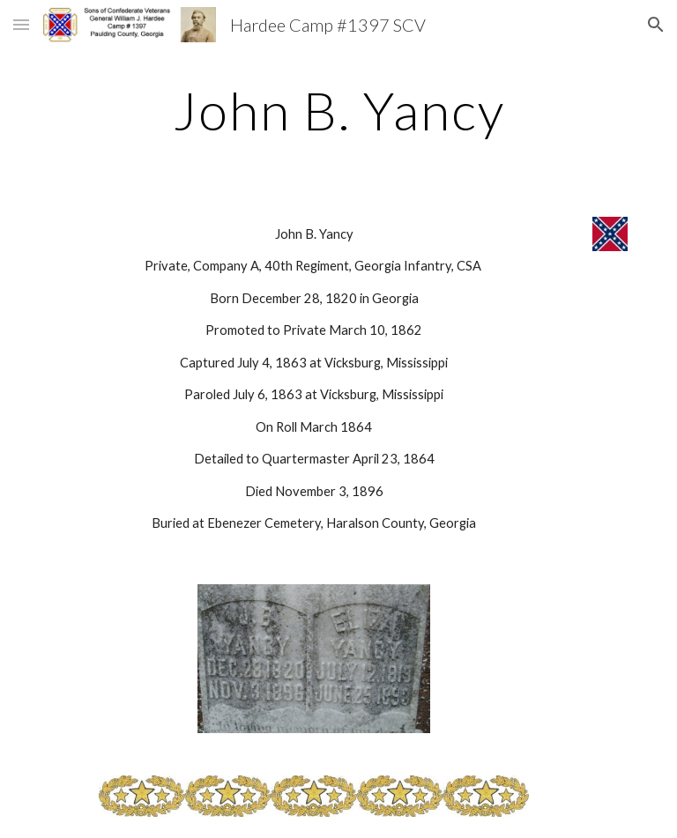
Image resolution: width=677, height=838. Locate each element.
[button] (21, 24)
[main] (338, 110)
